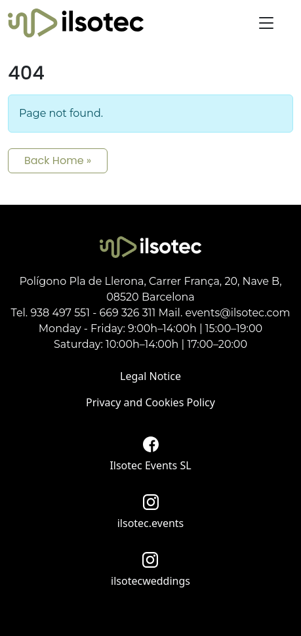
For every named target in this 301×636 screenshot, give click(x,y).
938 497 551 (60, 313)
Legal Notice (150, 376)
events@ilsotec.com (238, 313)
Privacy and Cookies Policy (150, 402)
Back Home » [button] (57, 160)
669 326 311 (127, 313)
